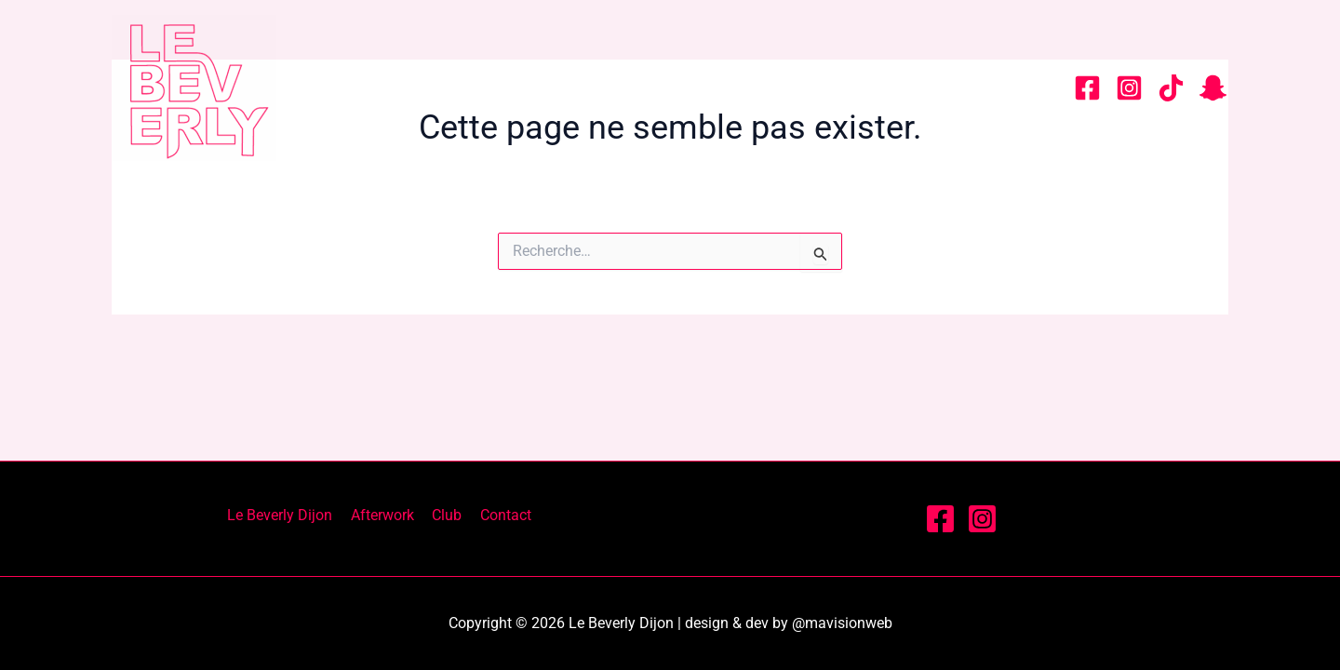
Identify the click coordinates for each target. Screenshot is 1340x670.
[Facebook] (1087, 88)
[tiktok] (1171, 88)
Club (887, 87)
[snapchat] (1213, 88)
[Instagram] (1129, 88)
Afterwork (772, 87)
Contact (991, 87)
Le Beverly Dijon (599, 87)
